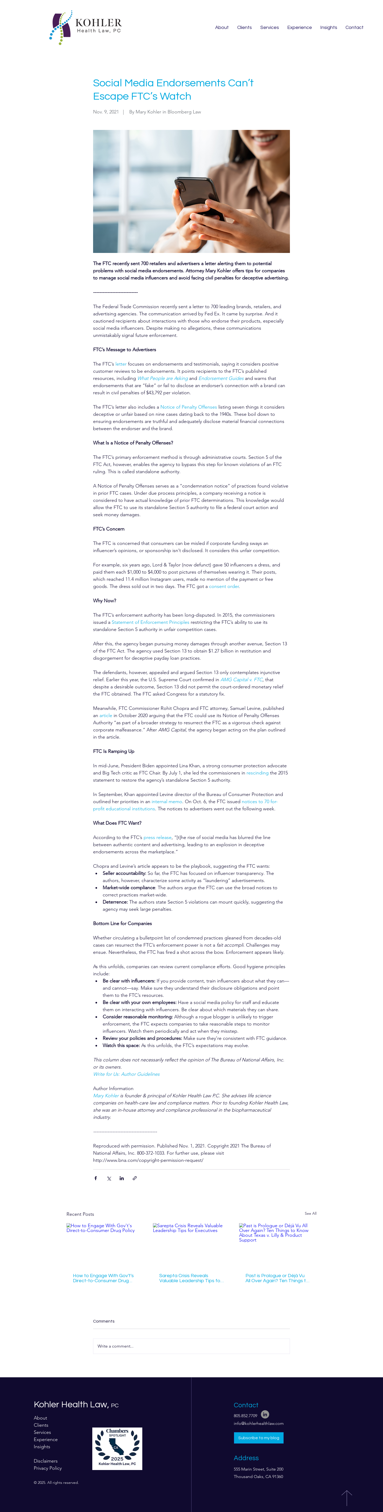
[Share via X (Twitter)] (108, 1178)
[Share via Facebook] (95, 1178)
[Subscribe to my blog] (259, 1438)
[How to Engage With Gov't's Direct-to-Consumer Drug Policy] (105, 1245)
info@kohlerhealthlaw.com (259, 1423)
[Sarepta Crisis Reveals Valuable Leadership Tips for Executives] (191, 1245)
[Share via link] (134, 1178)
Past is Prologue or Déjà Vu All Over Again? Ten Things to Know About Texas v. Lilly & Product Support (277, 1278)
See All (311, 1213)
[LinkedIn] (265, 1414)
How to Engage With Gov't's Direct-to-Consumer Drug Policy (103, 1278)
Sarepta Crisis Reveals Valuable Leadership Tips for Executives (190, 1278)
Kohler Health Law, (76, 1404)
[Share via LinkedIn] (121, 1178)
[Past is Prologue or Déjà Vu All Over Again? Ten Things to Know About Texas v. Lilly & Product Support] (278, 1245)
